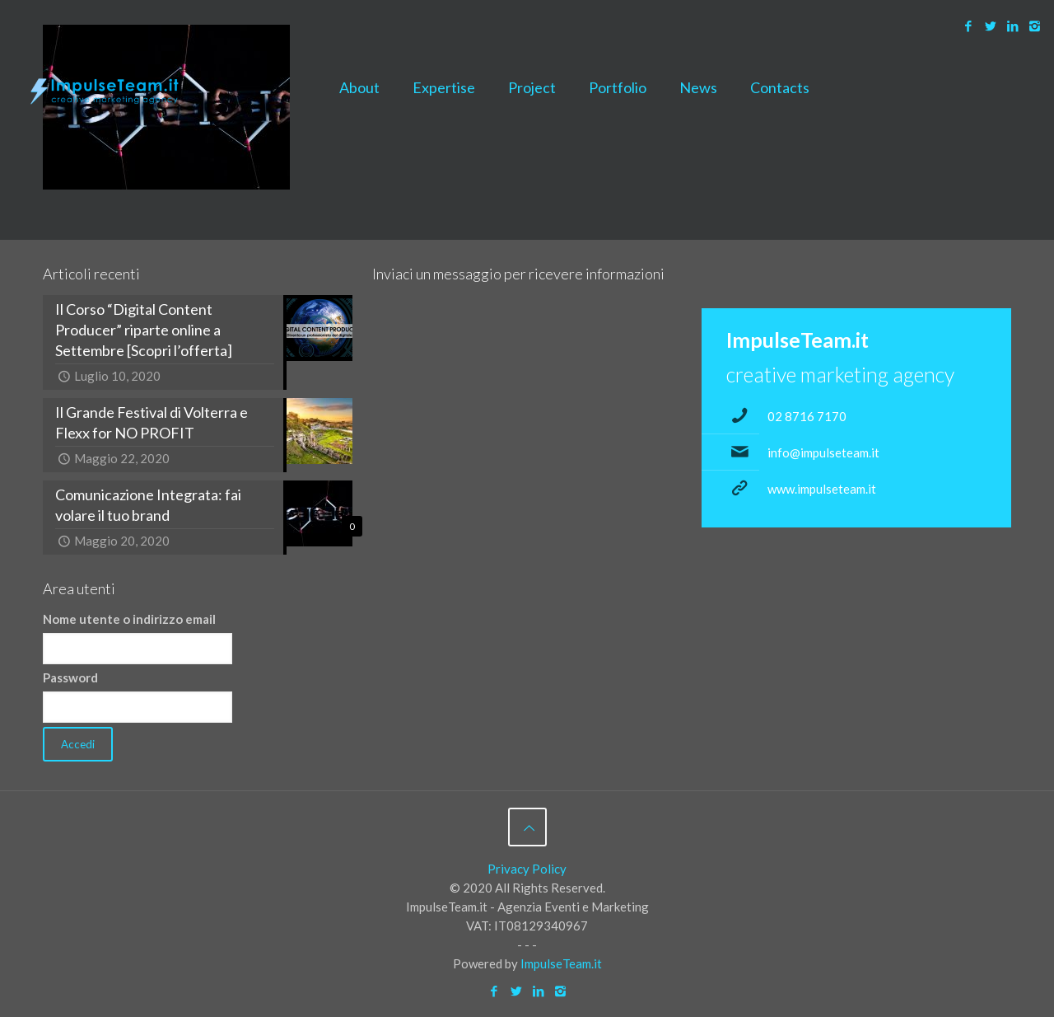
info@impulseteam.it (823, 452)
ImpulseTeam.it (561, 963)
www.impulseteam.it (821, 488)
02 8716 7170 (806, 416)
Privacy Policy (527, 868)
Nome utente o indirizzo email (129, 619)
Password (70, 677)
